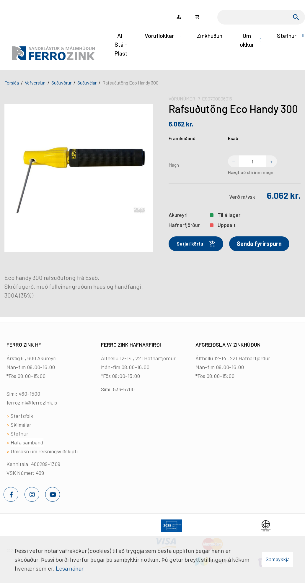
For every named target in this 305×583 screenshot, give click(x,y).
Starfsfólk (22, 416)
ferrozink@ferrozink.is (31, 402)
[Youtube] (52, 494)
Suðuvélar (87, 82)
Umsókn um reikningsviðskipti (44, 451)
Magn (174, 165)
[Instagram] (32, 494)
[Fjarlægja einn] (233, 161)
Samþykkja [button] (278, 559)
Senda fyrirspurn (259, 243)
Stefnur (19, 433)
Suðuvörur (61, 82)
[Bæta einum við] (271, 161)
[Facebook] (11, 494)
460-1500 (29, 393)
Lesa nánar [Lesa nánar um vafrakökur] (70, 568)
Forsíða (11, 82)
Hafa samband (27, 442)
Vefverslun (35, 82)
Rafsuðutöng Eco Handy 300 (130, 82)
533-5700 (124, 389)
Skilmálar (21, 424)
